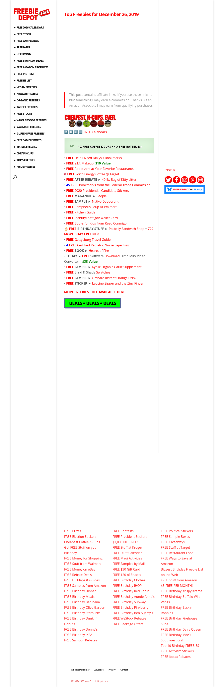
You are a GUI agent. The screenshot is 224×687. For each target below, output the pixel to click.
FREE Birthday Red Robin (131, 591)
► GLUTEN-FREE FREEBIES (28, 133)
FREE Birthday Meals (79, 596)
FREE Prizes (72, 531)
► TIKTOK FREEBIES (25, 147)
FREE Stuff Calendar (127, 553)
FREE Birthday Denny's (81, 629)
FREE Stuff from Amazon (179, 580)
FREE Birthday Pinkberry (130, 607)
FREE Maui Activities (127, 558)
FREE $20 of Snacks (127, 575)
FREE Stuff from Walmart (82, 563)
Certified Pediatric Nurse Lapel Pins (103, 245)
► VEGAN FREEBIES (24, 87)
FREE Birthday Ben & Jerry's (133, 613)
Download (112, 256)
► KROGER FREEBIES (25, 94)
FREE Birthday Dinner (80, 591)
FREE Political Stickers (177, 531)
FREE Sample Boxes (175, 536)
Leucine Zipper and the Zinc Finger (118, 283)
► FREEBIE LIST (22, 80)
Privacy (112, 669)
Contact (124, 669)
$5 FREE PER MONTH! (177, 585)
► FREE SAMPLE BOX (26, 41)
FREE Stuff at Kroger (127, 547)
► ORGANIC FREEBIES (26, 100)
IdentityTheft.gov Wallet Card (96, 218)
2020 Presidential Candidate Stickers (101, 190)
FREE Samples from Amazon (85, 585)
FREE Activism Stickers (177, 651)
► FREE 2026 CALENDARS (28, 27)
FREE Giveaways (173, 542)
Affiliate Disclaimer (80, 669)
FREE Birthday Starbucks (82, 613)
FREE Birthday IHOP (127, 585)
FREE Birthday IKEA (78, 635)
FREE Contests (123, 531)
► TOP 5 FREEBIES (24, 160)
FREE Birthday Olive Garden (84, 607)
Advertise (99, 669)
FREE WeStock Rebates (129, 618)
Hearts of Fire (99, 250)
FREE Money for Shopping (83, 558)
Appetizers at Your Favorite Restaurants (104, 168)
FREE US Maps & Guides (82, 580)
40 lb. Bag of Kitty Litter (119, 179)
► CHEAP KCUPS (23, 153)
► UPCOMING (22, 54)
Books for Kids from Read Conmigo (100, 223)
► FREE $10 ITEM (23, 74)
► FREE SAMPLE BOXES (27, 140)
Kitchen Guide (84, 212)
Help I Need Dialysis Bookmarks (98, 158)
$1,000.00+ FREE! (125, 542)
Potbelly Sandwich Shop (126, 229)
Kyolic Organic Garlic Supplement (117, 267)
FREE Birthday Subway (129, 602)
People (101, 196)
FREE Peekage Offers (128, 624)
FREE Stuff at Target (175, 547)
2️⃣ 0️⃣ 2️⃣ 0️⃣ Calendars (85, 132)
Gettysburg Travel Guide (92, 239)
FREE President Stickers (130, 536)
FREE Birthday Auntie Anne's (134, 596)
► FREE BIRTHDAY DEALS (28, 60)
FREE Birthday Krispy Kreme (181, 591)
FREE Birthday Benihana (82, 602)
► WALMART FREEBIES (27, 127)
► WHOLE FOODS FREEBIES (29, 120)
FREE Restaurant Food (177, 553)
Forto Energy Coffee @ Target (97, 174)
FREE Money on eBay (79, 569)
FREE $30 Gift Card (126, 569)
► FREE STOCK (22, 34)
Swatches (103, 272)
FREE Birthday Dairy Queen (181, 629)
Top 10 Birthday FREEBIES (180, 645)
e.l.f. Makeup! (84, 163)
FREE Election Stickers (80, 536)
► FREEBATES (21, 47)
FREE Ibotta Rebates (176, 656)
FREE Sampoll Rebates (80, 640)
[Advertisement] (109, 53)
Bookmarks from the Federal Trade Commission (115, 185)
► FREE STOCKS (22, 113)
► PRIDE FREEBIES (24, 166)
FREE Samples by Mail (129, 563)
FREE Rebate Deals (78, 575)
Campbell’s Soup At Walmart (95, 207)
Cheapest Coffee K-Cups (82, 542)
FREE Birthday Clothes (129, 580)
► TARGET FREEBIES (25, 107)
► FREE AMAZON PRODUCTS (30, 67)
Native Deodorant (105, 201)
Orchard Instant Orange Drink (113, 278)
